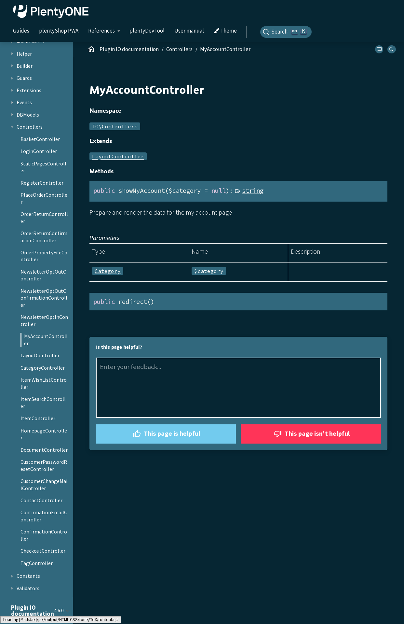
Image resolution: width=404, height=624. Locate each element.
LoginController (38, 151)
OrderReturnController (44, 217)
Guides (21, 30)
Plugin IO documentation (129, 49)
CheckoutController (42, 550)
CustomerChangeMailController (43, 484)
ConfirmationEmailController (43, 516)
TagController (36, 563)
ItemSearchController (43, 402)
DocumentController (44, 450)
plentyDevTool (147, 30)
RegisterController (41, 182)
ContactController (41, 500)
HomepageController (43, 434)
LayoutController (40, 355)
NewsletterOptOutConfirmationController (43, 298)
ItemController (37, 418)
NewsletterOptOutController (43, 275)
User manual (189, 30)
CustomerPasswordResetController (43, 465)
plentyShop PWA (58, 30)
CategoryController (42, 367)
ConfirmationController (43, 535)
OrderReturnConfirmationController (43, 237)
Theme (225, 31)
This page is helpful (165, 434)
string (252, 190)
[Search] (286, 32)
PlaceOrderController (43, 198)
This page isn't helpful (311, 434)
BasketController (40, 139)
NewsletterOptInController (44, 320)
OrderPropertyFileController (43, 256)
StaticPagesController (43, 167)
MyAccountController (46, 340)
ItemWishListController (43, 383)
